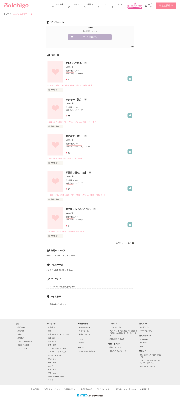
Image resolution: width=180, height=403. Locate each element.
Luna (68, 67)
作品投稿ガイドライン (52, 389)
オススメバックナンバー (118, 351)
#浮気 (50, 158)
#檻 (49, 231)
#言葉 (67, 195)
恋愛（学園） (53, 341)
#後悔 (85, 85)
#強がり (78, 85)
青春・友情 (52, 345)
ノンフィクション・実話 (57, 348)
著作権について (122, 389)
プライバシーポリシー (104, 389)
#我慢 (90, 85)
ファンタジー (53, 359)
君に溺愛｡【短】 (74, 136)
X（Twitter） (144, 339)
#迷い (73, 195)
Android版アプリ (146, 331)
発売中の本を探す (85, 327)
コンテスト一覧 (115, 327)
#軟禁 (59, 231)
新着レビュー (22, 334)
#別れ (67, 85)
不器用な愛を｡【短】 (77, 172)
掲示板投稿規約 (86, 389)
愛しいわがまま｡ (74, 63)
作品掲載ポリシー (70, 389)
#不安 (103, 195)
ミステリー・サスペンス (57, 352)
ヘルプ (133, 389)
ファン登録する (90, 37)
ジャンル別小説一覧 (25, 341)
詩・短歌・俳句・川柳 (56, 377)
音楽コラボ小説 (23, 345)
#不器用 (50, 195)
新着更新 (21, 338)
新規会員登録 (166, 5)
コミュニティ (22, 348)
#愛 (77, 231)
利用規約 (36, 389)
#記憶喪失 (71, 231)
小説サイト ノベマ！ (147, 366)
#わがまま (51, 85)
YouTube (143, 343)
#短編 (50, 122)
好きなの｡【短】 (74, 99)
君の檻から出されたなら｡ (79, 209)
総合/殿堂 (51, 327)
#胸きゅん (78, 122)
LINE (142, 346)
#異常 (64, 231)
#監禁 (53, 231)
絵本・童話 (52, 369)
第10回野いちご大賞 (117, 339)
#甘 (65, 122)
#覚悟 (98, 195)
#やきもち (62, 158)
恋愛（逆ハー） (54, 338)
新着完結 (21, 331)
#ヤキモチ (92, 122)
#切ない (70, 122)
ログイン (150, 5)
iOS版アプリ (145, 327)
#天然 (74, 158)
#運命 (82, 231)
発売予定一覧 (84, 331)
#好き (55, 122)
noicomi (81, 343)
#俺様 (62, 195)
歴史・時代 (52, 363)
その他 (50, 380)
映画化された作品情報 (87, 351)
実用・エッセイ (54, 373)
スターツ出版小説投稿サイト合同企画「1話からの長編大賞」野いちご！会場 (123, 333)
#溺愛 (69, 158)
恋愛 (49, 331)
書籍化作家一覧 (84, 334)
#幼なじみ (60, 85)
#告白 (92, 195)
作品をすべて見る (123, 243)
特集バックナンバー (117, 347)
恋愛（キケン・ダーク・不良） (59, 334)
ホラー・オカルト (54, 355)
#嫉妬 (72, 85)
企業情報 (143, 389)
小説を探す (22, 327)
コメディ (51, 366)
